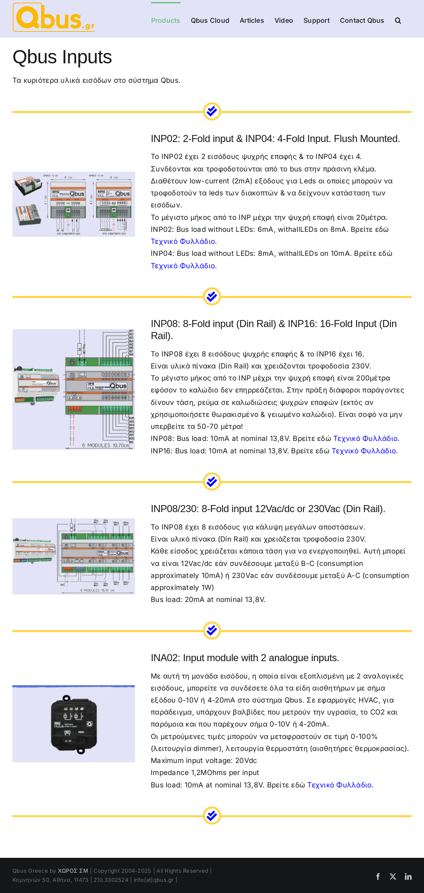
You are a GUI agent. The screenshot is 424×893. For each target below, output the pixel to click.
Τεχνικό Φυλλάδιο (183, 241)
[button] (398, 19)
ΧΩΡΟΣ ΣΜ (73, 870)
